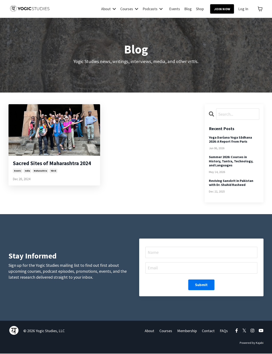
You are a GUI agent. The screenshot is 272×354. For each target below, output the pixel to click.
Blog (188, 9)
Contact (208, 331)
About (108, 9)
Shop (200, 9)
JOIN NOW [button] (222, 9)
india (27, 179)
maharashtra (40, 179)
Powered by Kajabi (252, 343)
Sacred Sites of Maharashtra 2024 (52, 167)
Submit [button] (201, 285)
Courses (129, 9)
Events (174, 9)
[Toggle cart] (260, 9)
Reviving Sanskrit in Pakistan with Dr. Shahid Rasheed (231, 183)
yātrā (53, 179)
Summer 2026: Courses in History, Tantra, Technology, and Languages (231, 161)
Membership (187, 331)
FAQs (224, 331)
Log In (243, 9)
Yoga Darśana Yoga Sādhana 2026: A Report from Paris (230, 139)
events (17, 179)
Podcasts (152, 9)
